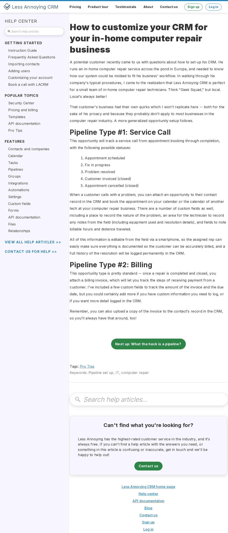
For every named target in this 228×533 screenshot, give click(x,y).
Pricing (75, 7)
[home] (31, 7)
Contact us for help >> (31, 252)
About (148, 7)
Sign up (193, 7)
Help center (148, 494)
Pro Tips (87, 366)
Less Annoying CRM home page (148, 487)
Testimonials (125, 7)
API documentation (148, 501)
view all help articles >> (33, 242)
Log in (213, 7)
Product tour (98, 7)
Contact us (169, 7)
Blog (148, 508)
